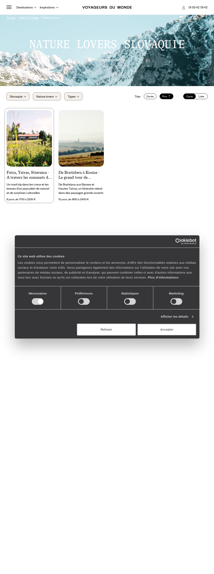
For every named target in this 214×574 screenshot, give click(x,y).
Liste (201, 96)
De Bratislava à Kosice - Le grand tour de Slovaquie (78, 175)
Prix (166, 96)
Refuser (106, 329)
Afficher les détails (174, 316)
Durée (149, 96)
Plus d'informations (163, 277)
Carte (189, 96)
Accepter (166, 329)
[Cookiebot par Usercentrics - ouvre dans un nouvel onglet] (178, 241)
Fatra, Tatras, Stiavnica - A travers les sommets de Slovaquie (28, 175)
